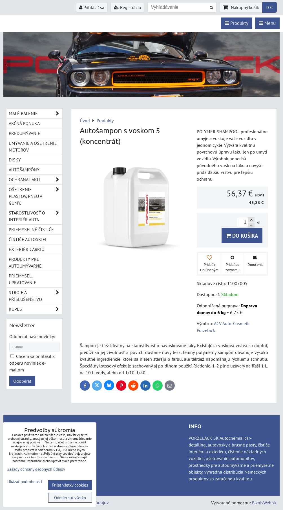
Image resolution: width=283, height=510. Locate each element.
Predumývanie (24, 133)
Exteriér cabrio (27, 249)
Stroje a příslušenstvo (35, 296)
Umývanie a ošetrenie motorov (33, 146)
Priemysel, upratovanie (22, 279)
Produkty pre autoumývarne (25, 262)
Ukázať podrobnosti (24, 482)
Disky (15, 160)
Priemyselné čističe (31, 229)
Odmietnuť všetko (70, 497)
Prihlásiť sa (91, 7)
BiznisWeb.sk (264, 502)
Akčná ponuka (24, 123)
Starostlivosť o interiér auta (35, 216)
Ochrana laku (35, 179)
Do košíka (242, 235)
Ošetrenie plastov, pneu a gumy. (35, 196)
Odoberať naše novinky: (32, 336)
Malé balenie (35, 113)
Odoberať (22, 381)
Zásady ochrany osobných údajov (36, 469)
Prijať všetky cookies (70, 485)
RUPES (35, 309)
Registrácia (127, 7)
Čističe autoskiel (28, 239)
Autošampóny (24, 169)
